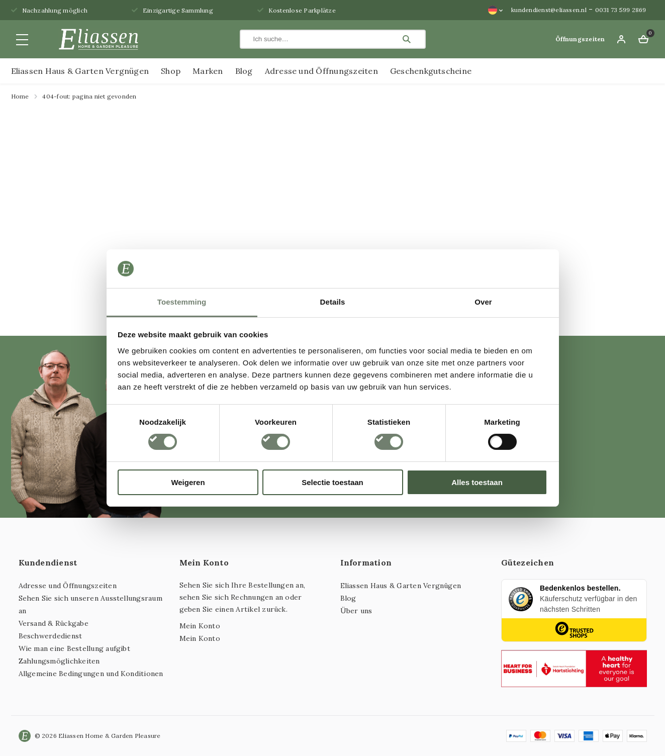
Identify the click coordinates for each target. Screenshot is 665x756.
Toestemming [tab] (182, 302)
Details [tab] (332, 302)
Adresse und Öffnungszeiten (321, 71)
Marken (208, 71)
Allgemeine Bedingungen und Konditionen (91, 673)
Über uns (356, 610)
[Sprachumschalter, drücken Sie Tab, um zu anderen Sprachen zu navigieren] (495, 10)
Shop (170, 71)
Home (20, 96)
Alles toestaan (477, 482)
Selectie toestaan (332, 482)
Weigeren (188, 482)
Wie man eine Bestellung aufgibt (74, 648)
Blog (244, 71)
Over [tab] (483, 302)
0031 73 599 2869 (620, 10)
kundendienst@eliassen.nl (549, 10)
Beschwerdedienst (50, 635)
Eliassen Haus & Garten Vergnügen (80, 71)
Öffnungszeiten (580, 39)
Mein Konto (199, 625)
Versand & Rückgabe (53, 623)
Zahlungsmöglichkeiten (59, 661)
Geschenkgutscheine (430, 71)
